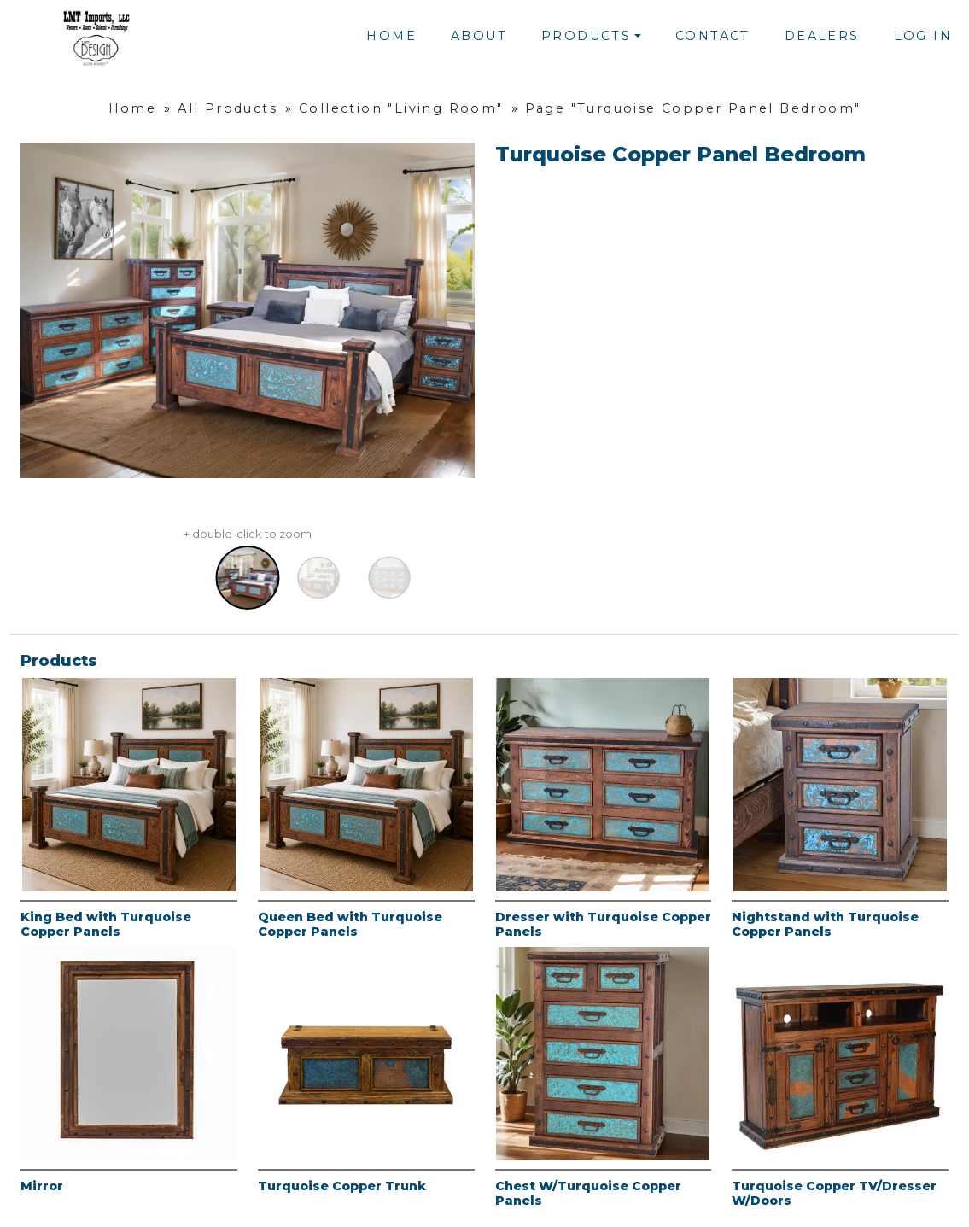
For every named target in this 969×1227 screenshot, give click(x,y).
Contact (712, 36)
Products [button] (586, 36)
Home (391, 36)
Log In (923, 36)
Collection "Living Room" (401, 108)
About (479, 36)
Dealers (822, 36)
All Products (227, 108)
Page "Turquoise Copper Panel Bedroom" (693, 108)
